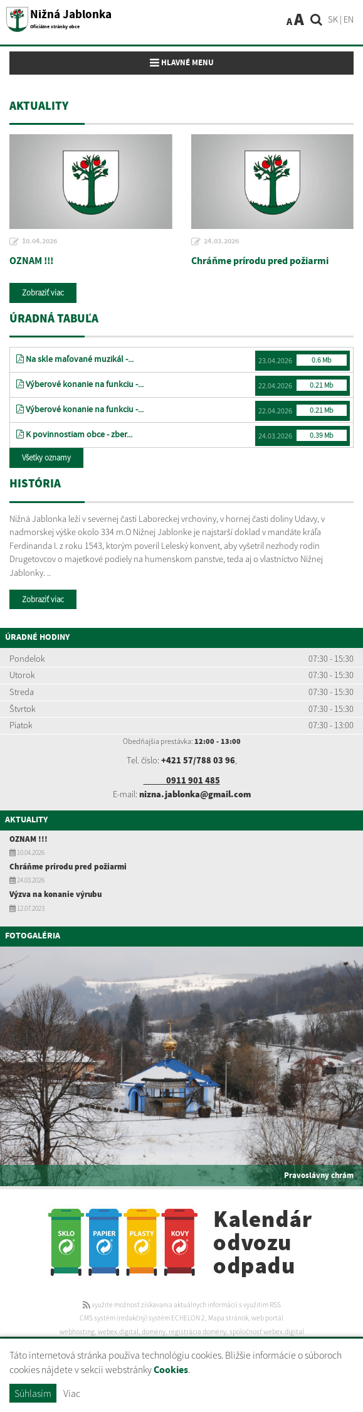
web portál (267, 1318)
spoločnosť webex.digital (266, 1331)
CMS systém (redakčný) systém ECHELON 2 (142, 1318)
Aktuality (26, 820)
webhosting (77, 1331)
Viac (71, 1393)
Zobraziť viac (43, 292)
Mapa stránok (228, 1318)
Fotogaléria (32, 936)
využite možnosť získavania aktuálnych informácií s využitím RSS (182, 1304)
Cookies (171, 1370)
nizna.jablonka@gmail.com (195, 794)
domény (154, 1331)
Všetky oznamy (46, 457)
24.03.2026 (221, 241)
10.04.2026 (39, 241)
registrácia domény (197, 1331)
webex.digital (118, 1331)
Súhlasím (32, 1393)
